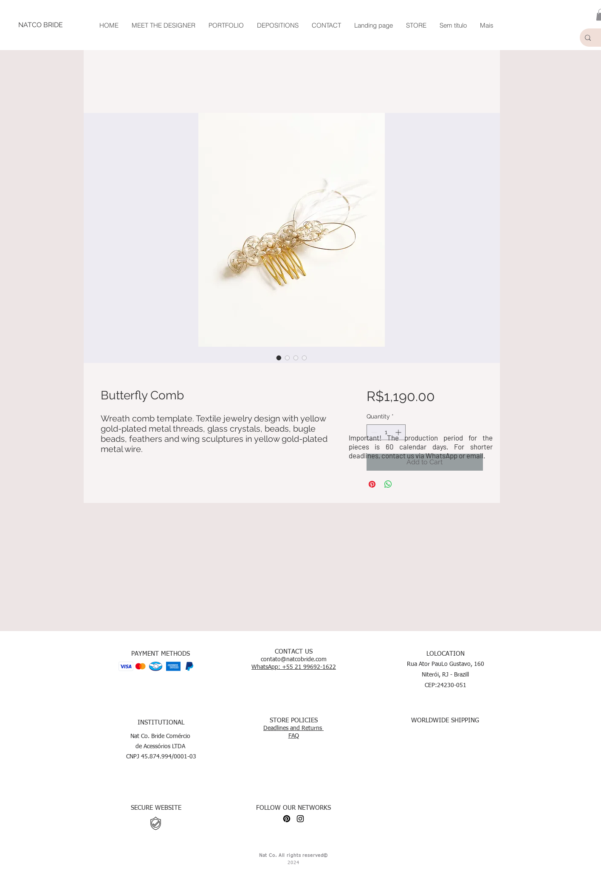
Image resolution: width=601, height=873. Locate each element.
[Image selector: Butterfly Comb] (279, 358)
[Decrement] (373, 432)
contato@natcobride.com (294, 659)
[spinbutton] (386, 432)
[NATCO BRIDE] (40, 25)
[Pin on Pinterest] (372, 484)
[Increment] (399, 432)
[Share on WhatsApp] (388, 484)
